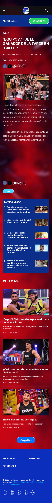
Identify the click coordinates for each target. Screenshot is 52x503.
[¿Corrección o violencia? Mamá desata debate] (41, 222)
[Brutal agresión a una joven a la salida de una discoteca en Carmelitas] (41, 209)
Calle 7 (6, 33)
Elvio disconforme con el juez (20, 419)
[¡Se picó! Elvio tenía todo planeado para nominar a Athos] (26, 302)
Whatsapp (39, 21)
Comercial (34, 458)
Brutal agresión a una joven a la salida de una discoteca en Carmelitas (18, 209)
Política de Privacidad (12, 484)
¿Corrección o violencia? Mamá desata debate (19, 221)
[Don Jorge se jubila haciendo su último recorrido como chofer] (41, 235)
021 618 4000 (9, 466)
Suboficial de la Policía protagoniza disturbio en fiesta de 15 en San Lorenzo (19, 249)
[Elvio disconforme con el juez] (26, 402)
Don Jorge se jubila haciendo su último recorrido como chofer (18, 235)
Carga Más (26, 440)
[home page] (26, 10)
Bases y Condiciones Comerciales (28, 482)
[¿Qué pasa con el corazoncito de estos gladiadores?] (26, 352)
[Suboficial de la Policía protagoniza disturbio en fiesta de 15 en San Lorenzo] (41, 248)
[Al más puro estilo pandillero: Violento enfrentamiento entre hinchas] (41, 263)
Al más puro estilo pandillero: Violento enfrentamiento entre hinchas (17, 264)
